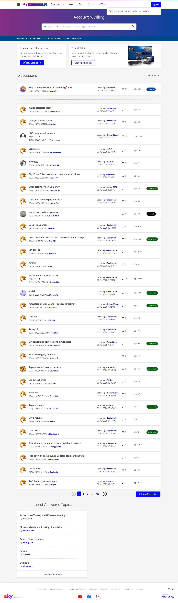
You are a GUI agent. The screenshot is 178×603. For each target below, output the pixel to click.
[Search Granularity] (51, 26)
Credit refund (35, 468)
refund (32, 262)
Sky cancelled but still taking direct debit (50, 341)
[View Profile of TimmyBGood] (112, 135)
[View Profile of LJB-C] (109, 149)
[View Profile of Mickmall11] (54, 358)
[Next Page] (104, 493)
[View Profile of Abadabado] (54, 459)
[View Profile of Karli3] (51, 228)
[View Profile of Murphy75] (53, 295)
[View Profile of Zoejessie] (54, 472)
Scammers (34, 148)
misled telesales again (40, 107)
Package (33, 316)
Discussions (57, 4)
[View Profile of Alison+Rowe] (55, 152)
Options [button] (152, 75)
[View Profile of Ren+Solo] (53, 307)
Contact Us (128, 589)
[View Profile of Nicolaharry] (54, 434)
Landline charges (37, 380)
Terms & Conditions (57, 589)
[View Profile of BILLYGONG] (54, 409)
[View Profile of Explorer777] (55, 345)
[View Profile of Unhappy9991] (56, 447)
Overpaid (33, 430)
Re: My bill (34, 329)
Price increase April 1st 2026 (43, 275)
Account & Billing (89, 17)
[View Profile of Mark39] (110, 162)
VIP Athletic (35, 250)
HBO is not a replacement (42, 133)
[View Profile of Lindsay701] (54, 203)
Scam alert (34, 392)
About (91, 4)
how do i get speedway (48, 212)
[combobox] (94, 26)
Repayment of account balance (45, 367)
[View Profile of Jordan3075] (55, 190)
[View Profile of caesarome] (111, 108)
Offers (102, 4)
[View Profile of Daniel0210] (54, 216)
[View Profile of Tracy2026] (54, 333)
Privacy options (40, 589)
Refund (23, 551)
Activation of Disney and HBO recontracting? (52, 303)
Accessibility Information (98, 589)
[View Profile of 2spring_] (53, 124)
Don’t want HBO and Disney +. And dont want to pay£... (57, 237)
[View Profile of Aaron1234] (54, 165)
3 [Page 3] (87, 494)
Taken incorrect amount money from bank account (55, 443)
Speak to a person (38, 224)
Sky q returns (36, 417)
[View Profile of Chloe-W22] (53, 91)
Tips (81, 4)
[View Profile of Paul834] (52, 254)
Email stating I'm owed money (44, 186)
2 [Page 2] (83, 494)
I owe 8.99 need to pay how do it (45, 199)
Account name (36, 405)
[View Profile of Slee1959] (52, 241)
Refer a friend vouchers (32, 539)
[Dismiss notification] (157, 11)
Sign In (156, 4)
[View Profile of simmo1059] (55, 111)
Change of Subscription (41, 120)
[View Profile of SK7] (51, 266)
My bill (32, 291)
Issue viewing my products (42, 354)
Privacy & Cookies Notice (77, 589)
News (71, 4)
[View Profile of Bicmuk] (52, 320)
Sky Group (139, 589)
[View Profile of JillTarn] (53, 383)
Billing (32, 161)
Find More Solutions (52, 574)
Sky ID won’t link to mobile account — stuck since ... (55, 174)
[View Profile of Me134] (109, 380)
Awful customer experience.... (44, 481)
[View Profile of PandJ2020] (112, 250)
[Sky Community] (35, 4)
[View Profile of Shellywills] (54, 282)
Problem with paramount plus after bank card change (56, 455)
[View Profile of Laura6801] (54, 371)
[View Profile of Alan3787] (54, 178)
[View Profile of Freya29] (26, 554)
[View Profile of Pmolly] (52, 421)
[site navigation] (18, 4)
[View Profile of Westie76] (111, 88)
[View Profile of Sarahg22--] (28, 542)
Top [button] (172, 589)
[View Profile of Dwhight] (52, 485)
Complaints (115, 589)
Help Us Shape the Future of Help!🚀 (48, 87)
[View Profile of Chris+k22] (54, 396)
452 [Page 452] (97, 494)
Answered (152, 189)
